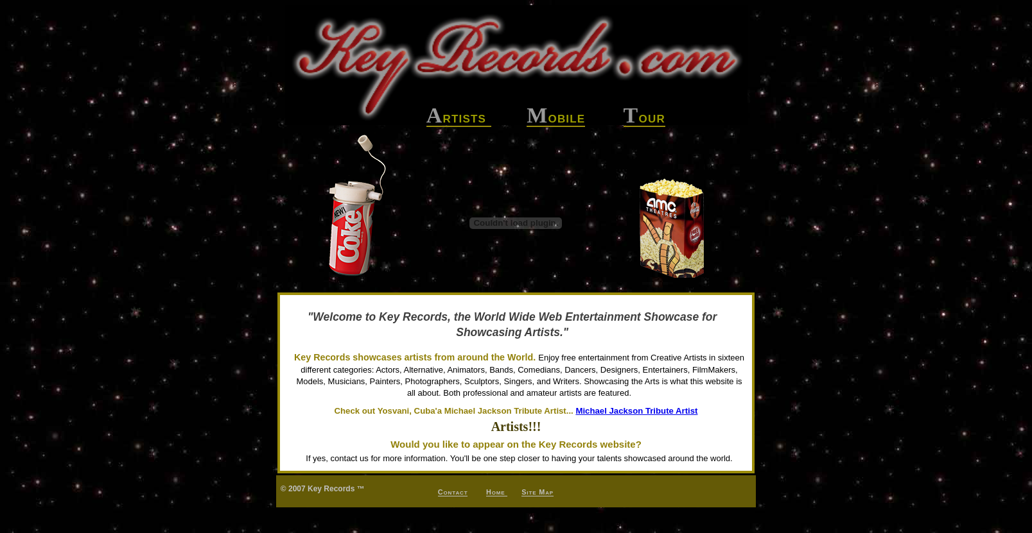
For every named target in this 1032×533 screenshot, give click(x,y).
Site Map (537, 492)
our (644, 117)
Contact (453, 492)
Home (496, 492)
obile (556, 117)
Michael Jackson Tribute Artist (636, 411)
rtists (458, 117)
